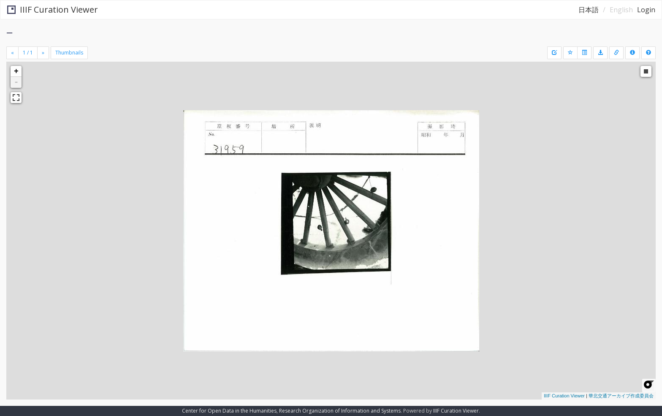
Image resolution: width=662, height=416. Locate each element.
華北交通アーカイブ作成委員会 (621, 395)
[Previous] (12, 52)
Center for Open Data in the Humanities (229, 410)
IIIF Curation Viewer (52, 9)
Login (646, 9)
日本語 (588, 9)
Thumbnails (69, 52)
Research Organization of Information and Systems (340, 410)
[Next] (43, 52)
